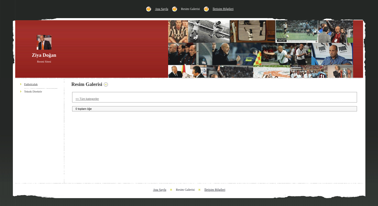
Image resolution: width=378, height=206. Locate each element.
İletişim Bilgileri (223, 9)
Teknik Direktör (33, 91)
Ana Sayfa (161, 9)
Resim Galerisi (190, 9)
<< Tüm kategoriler (87, 98)
